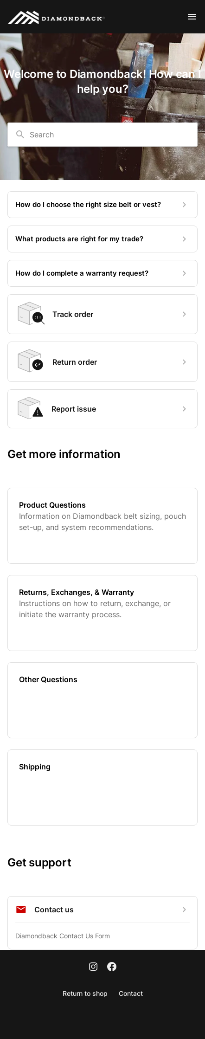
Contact (131, 993)
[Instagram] (93, 967)
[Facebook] (111, 967)
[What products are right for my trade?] (102, 239)
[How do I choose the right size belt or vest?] (102, 204)
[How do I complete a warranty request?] (102, 273)
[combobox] (102, 135)
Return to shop (85, 993)
